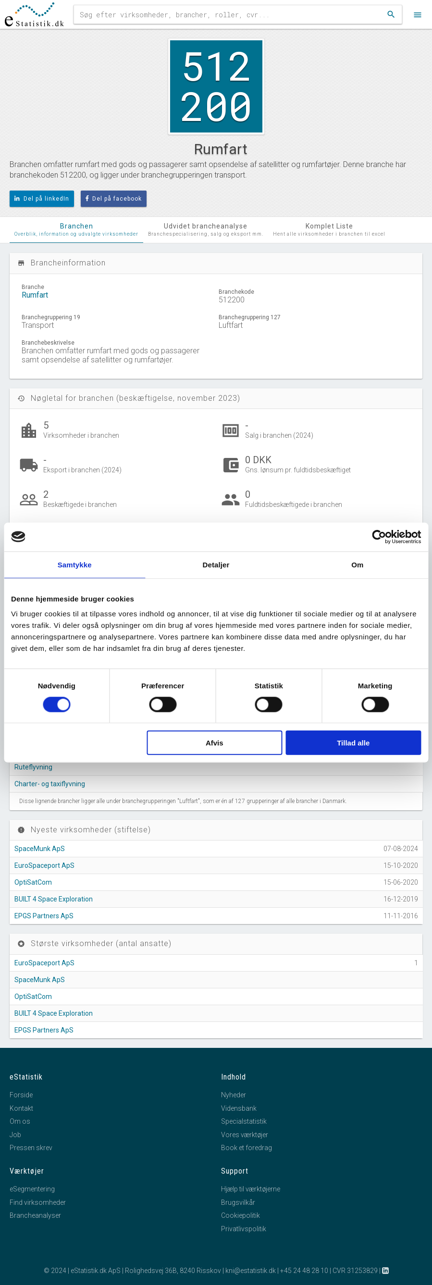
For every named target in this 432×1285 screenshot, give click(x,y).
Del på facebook (114, 198)
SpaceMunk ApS (39, 848)
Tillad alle (353, 743)
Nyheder (233, 1095)
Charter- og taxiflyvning (49, 784)
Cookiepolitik (240, 1215)
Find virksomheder (38, 1202)
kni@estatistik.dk (250, 1270)
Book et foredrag (246, 1148)
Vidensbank (239, 1108)
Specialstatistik (244, 1121)
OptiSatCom (33, 882)
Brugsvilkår (238, 1202)
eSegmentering (32, 1189)
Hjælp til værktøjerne (250, 1189)
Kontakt (21, 1108)
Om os (20, 1121)
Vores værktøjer (244, 1135)
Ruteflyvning (33, 767)
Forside (21, 1095)
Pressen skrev (31, 1148)
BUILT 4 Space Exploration (53, 899)
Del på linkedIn (41, 198)
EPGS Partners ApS (44, 916)
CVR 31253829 (355, 1270)
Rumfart (35, 295)
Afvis (214, 743)
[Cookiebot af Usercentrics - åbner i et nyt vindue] (379, 536)
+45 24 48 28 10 (304, 1270)
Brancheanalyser (35, 1215)
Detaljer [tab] (216, 564)
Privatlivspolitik (243, 1229)
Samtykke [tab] (75, 564)
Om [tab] (357, 564)
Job (15, 1135)
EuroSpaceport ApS (44, 865)
